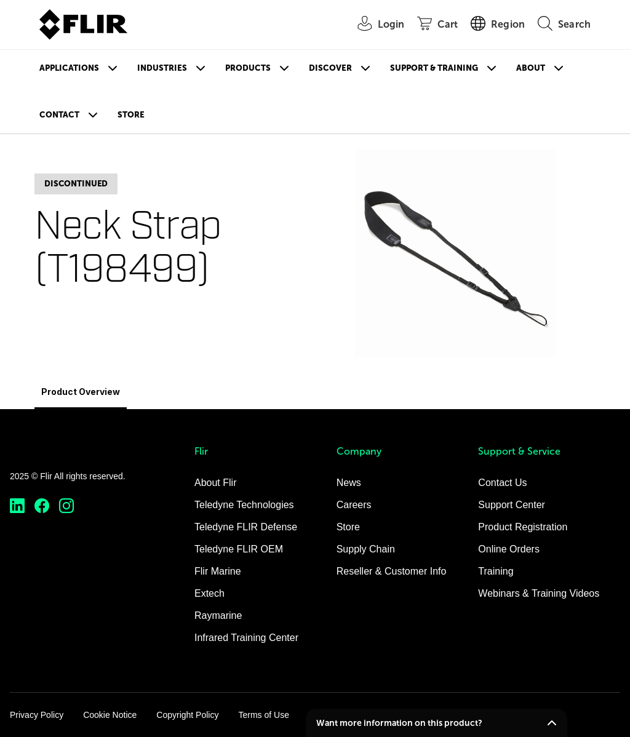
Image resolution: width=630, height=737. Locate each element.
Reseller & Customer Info (392, 571)
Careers (354, 505)
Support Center (511, 505)
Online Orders (509, 549)
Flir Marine (217, 571)
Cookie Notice (110, 715)
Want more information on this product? (399, 723)
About (530, 68)
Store (131, 114)
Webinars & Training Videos (538, 593)
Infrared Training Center (246, 637)
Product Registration (522, 527)
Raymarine (218, 615)
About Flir (215, 482)
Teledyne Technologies (244, 505)
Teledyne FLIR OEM (238, 549)
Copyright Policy (187, 715)
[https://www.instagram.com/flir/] (66, 506)
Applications (69, 68)
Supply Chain (366, 549)
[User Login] (375, 24)
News (349, 482)
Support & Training (434, 68)
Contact (59, 114)
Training (495, 571)
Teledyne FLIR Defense (245, 527)
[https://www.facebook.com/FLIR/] (41, 506)
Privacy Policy (36, 715)
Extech (209, 593)
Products (248, 68)
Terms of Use (263, 715)
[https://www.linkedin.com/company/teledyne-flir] (17, 506)
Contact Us (502, 482)
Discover (330, 68)
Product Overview (80, 391)
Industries (162, 68)
